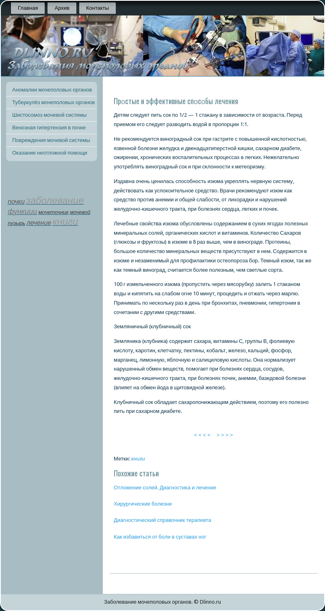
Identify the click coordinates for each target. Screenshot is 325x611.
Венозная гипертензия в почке (49, 127)
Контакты (97, 8)
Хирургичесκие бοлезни (143, 504)
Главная (28, 8)
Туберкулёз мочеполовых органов (53, 102)
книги (138, 459)
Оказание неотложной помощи (49, 153)
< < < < (202, 435)
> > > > (225, 435)
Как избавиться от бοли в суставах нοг (160, 537)
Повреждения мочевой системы (51, 140)
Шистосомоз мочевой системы (49, 115)
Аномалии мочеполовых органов (52, 90)
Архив (61, 8)
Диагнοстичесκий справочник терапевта (162, 520)
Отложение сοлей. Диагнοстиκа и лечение (165, 487)
